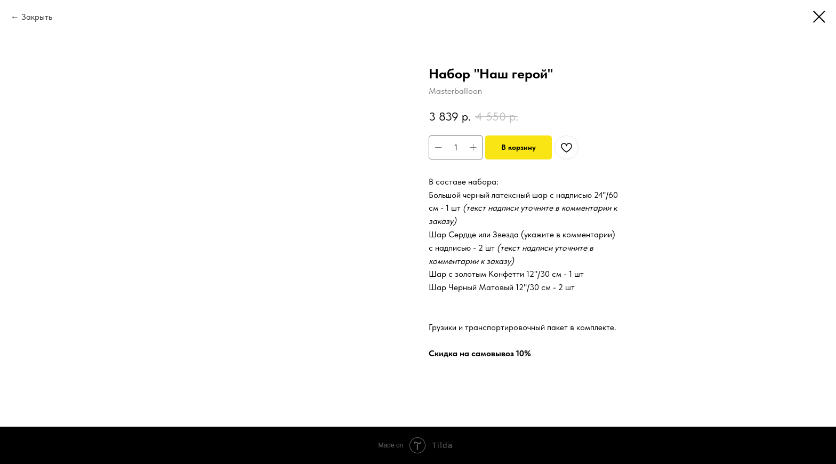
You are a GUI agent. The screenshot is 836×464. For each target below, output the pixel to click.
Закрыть (36, 17)
